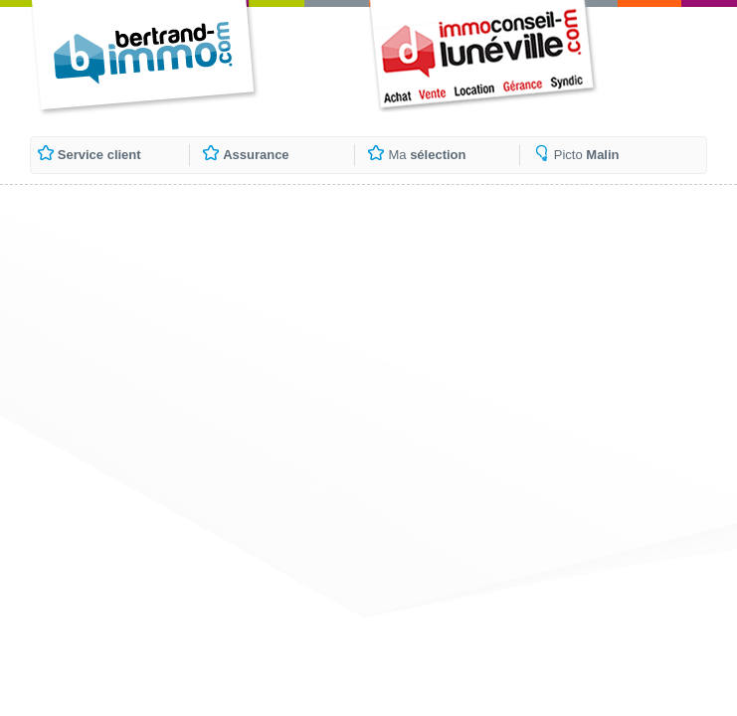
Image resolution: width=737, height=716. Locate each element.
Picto (587, 154)
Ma (426, 154)
